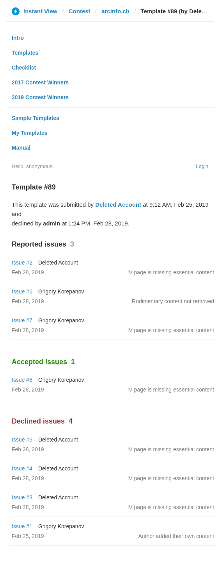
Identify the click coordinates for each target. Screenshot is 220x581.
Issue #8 (22, 380)
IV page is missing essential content (170, 272)
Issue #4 (22, 468)
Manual (21, 148)
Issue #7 (22, 320)
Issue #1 (22, 526)
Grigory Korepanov (61, 291)
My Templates (30, 133)
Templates (25, 53)
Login (202, 166)
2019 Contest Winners (40, 97)
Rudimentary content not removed (173, 301)
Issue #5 (22, 439)
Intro (18, 38)
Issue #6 (22, 291)
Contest (79, 11)
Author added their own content (176, 536)
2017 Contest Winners (40, 82)
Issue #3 (22, 497)
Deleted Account (118, 204)
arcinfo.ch (115, 11)
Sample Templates (35, 118)
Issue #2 (22, 262)
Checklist (24, 67)
